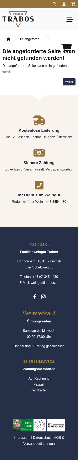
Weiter (69, 81)
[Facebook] (34, 296)
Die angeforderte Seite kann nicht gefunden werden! (31, 39)
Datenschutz (42, 437)
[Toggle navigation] (70, 19)
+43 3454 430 (56, 201)
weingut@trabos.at (45, 283)
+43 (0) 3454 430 (45, 276)
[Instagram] (43, 296)
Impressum (22, 437)
